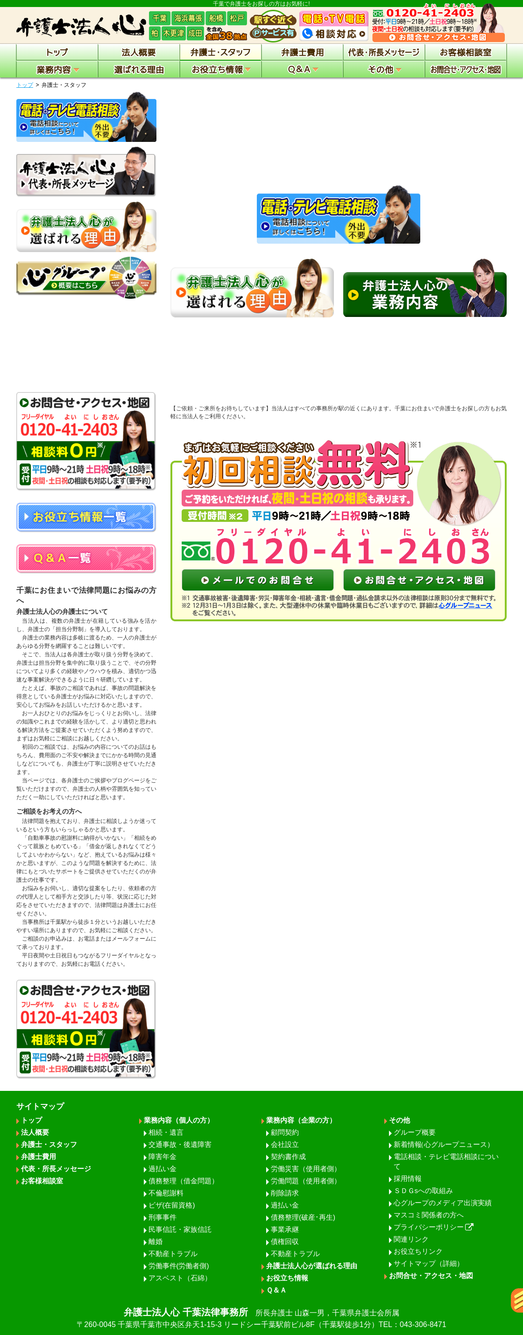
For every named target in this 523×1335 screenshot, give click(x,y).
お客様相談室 (42, 1181)
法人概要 (35, 1132)
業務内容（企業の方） (301, 1120)
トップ (24, 85)
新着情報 (444, 1144)
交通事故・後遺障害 (180, 1144)
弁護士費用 (38, 1156)
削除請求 (285, 1193)
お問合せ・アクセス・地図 (431, 1275)
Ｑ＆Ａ (276, 1290)
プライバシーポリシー (434, 1227)
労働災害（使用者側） (306, 1169)
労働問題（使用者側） (306, 1181)
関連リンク (411, 1239)
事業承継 (285, 1229)
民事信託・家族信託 (180, 1229)
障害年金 (162, 1156)
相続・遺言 (166, 1132)
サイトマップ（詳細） (429, 1263)
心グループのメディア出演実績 (443, 1203)
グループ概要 (415, 1132)
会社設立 (285, 1144)
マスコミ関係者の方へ (429, 1215)
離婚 (155, 1241)
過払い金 (162, 1169)
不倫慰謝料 (166, 1193)
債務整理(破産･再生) (303, 1217)
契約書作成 (288, 1156)
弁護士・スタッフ (49, 1144)
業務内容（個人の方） (179, 1120)
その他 (399, 1120)
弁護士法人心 (261, 1318)
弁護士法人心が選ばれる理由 (311, 1266)
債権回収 (285, 1241)
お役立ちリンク (418, 1251)
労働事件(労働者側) (178, 1266)
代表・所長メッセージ (56, 1169)
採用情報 (408, 1178)
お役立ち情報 (287, 1278)
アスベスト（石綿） (180, 1278)
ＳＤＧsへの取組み (423, 1190)
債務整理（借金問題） (183, 1181)
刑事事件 (162, 1217)
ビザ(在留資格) (171, 1205)
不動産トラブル (173, 1254)
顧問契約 (285, 1132)
